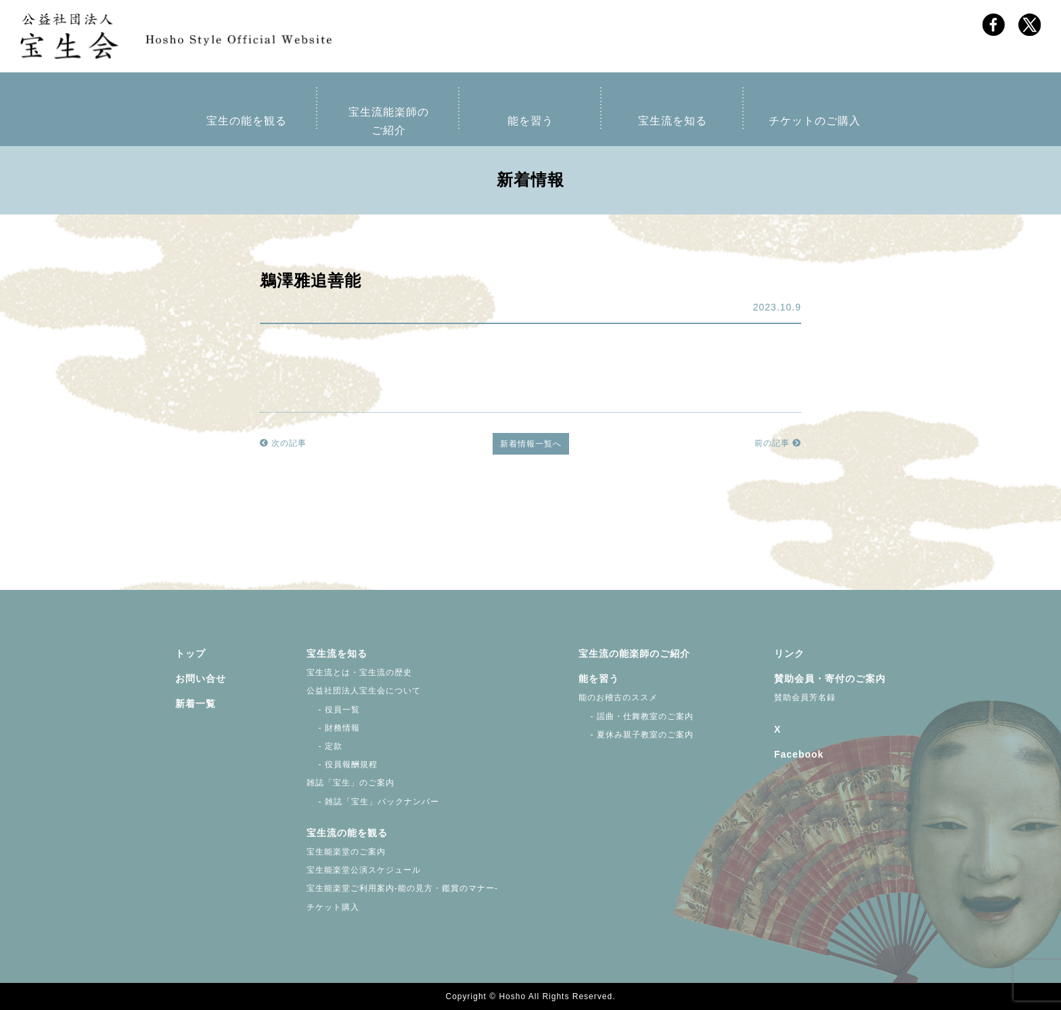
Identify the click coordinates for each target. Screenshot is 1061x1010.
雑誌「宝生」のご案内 (350, 782)
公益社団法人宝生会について (364, 690)
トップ (190, 653)
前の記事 (777, 443)
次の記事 (283, 443)
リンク (789, 653)
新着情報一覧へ (531, 444)
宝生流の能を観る (347, 832)
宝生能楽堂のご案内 (346, 851)
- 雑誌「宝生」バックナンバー (373, 801)
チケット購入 (333, 907)
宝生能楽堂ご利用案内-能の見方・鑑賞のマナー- (402, 888)
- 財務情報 (333, 728)
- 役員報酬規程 (342, 764)
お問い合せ (200, 678)
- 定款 (324, 746)
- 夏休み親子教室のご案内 (636, 734)
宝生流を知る (672, 121)
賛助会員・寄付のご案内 (830, 678)
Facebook (798, 754)
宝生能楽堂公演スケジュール (364, 870)
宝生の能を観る (246, 121)
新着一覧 (195, 703)
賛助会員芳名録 (805, 697)
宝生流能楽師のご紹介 (388, 121)
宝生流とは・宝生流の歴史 (359, 672)
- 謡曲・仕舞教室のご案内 (636, 716)
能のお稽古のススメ (618, 697)
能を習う (530, 121)
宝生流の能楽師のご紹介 (634, 653)
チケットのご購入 (815, 121)
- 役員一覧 (333, 709)
